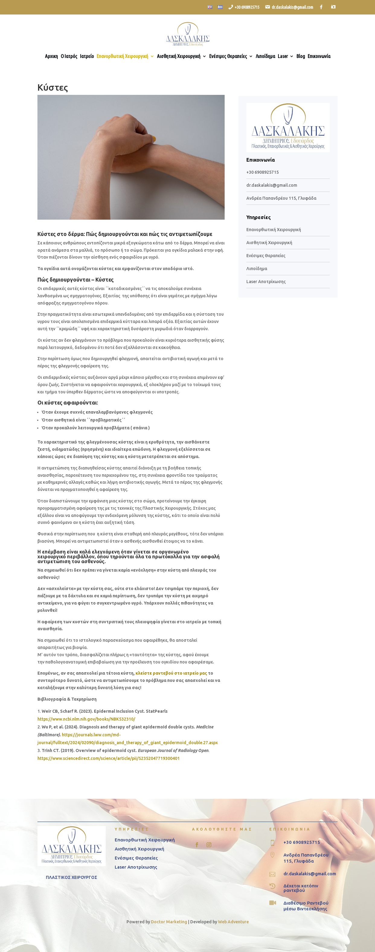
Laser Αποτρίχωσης (266, 281)
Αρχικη (51, 56)
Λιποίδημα (265, 56)
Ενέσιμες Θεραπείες (228, 56)
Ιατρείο (87, 56)
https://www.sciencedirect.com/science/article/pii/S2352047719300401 (108, 758)
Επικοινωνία (319, 56)
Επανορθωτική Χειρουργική (122, 56)
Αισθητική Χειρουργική (178, 56)
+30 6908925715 (262, 172)
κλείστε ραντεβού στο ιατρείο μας (171, 673)
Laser (283, 56)
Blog (300, 56)
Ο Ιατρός (69, 56)
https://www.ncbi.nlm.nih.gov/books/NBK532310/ (86, 719)
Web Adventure (233, 921)
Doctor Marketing (169, 921)
